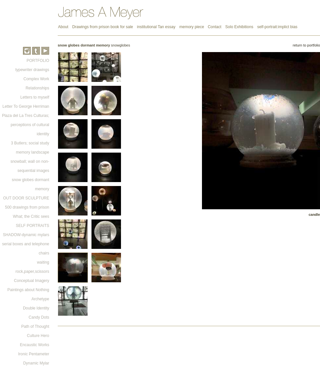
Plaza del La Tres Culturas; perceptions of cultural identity (25, 124)
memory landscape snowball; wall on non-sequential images (29, 161)
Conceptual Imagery (31, 280)
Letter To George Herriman (25, 106)
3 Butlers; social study (30, 143)
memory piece (192, 27)
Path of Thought (35, 326)
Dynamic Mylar (36, 363)
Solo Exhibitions (239, 27)
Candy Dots (39, 317)
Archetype (40, 299)
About (63, 27)
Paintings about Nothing (28, 290)
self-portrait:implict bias (277, 27)
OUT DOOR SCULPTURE (26, 198)
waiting (43, 262)
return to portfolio (306, 45)
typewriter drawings (32, 69)
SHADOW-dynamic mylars (26, 235)
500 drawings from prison (27, 207)
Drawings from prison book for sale (102, 27)
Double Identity (36, 308)
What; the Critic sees (31, 216)
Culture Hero (38, 335)
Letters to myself (34, 97)
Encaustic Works (34, 345)
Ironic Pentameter (33, 354)
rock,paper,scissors (32, 271)
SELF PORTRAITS (32, 225)
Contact (214, 27)
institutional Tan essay (156, 27)
